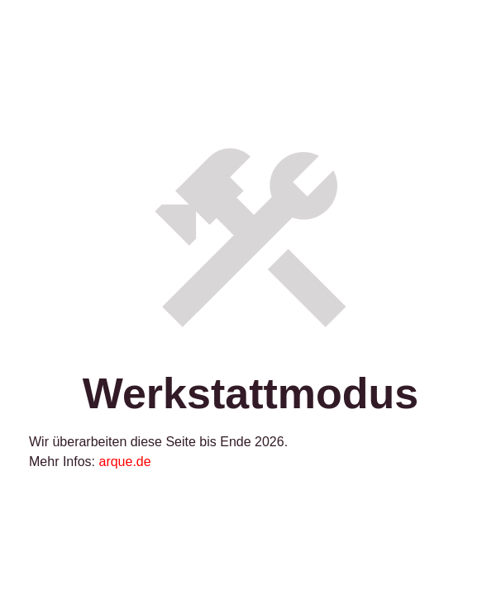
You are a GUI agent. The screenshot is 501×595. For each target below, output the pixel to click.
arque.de (124, 462)
